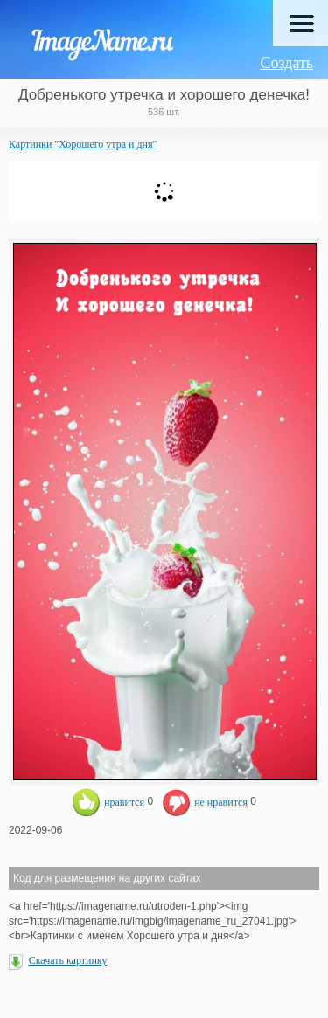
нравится (108, 802)
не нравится (205, 802)
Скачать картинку (68, 960)
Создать (286, 63)
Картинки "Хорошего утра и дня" (83, 144)
